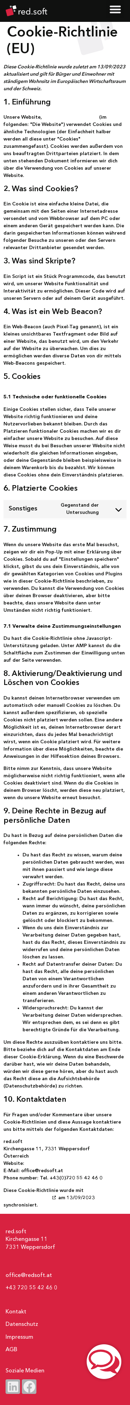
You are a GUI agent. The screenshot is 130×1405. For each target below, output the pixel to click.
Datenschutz (22, 1324)
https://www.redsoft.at (70, 117)
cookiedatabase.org (27, 1197)
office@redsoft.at (29, 1275)
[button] (115, 9)
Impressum (19, 1337)
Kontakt (16, 1312)
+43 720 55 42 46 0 (32, 1288)
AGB (11, 1350)
